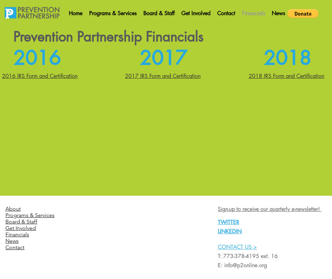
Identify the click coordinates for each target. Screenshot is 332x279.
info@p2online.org (245, 265)
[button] (302, 13)
